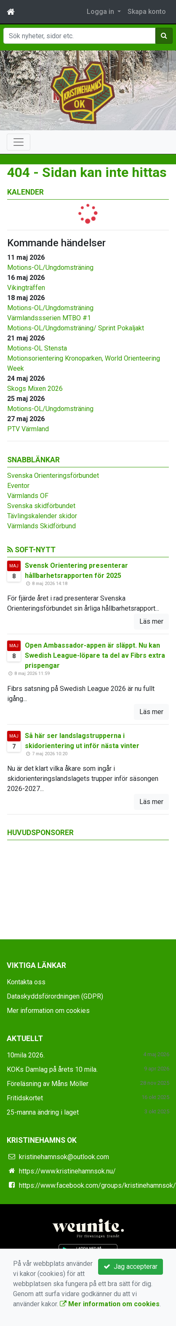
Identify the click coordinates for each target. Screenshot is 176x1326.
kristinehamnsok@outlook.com (64, 1157)
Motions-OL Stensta (37, 348)
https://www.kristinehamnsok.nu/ (67, 1171)
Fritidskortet (25, 1098)
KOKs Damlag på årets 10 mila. (52, 1069)
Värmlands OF (27, 496)
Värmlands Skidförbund (41, 526)
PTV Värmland (28, 429)
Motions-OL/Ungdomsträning (50, 268)
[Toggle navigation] (18, 142)
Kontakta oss (26, 982)
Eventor (18, 486)
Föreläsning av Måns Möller (47, 1084)
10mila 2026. (26, 1055)
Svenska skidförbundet (41, 506)
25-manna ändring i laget (43, 1112)
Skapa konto (147, 12)
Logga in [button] (101, 12)
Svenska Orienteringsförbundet (53, 476)
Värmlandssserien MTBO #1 (49, 318)
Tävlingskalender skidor (42, 516)
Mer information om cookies (48, 1011)
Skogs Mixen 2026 (35, 389)
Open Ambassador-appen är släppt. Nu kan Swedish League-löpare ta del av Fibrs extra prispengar (95, 655)
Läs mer (151, 621)
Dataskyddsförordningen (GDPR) (55, 996)
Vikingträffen (26, 288)
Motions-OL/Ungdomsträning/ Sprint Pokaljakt (75, 328)
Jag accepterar (130, 1267)
